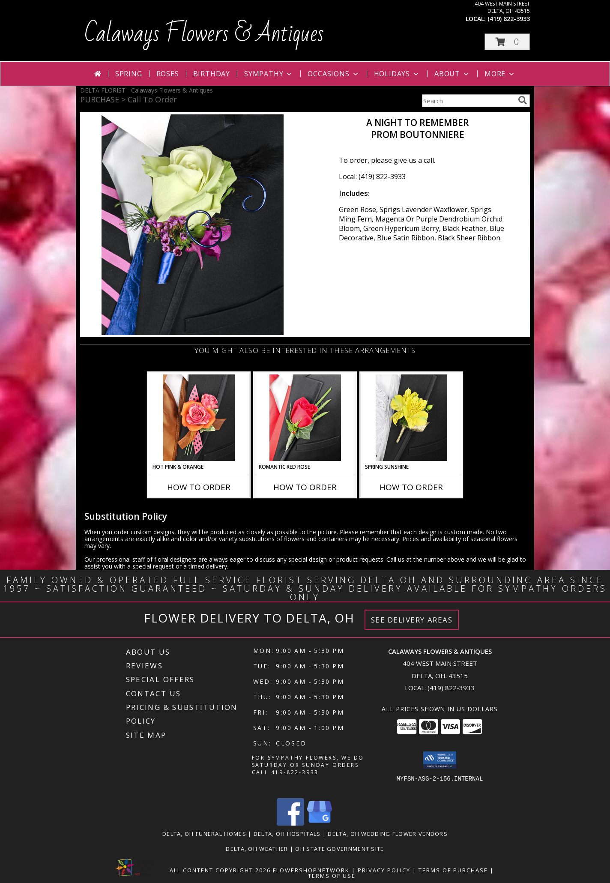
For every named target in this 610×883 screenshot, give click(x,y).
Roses (167, 73)
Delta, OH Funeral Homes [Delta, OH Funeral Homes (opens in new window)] (204, 834)
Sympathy (268, 73)
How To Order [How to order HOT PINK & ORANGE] (198, 487)
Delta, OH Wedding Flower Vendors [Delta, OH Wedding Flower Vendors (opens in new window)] (388, 834)
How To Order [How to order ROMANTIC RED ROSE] (305, 487)
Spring (128, 73)
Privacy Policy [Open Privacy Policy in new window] (384, 870)
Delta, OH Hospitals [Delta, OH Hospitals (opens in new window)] (287, 834)
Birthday (211, 73)
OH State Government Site (339, 849)
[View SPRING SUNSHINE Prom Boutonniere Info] (411, 417)
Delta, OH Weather (257, 849)
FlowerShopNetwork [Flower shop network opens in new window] (311, 870)
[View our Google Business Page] (319, 823)
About (452, 73)
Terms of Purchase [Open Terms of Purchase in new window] (453, 870)
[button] (507, 41)
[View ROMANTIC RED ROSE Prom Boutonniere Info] (305, 417)
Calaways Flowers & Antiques (204, 34)
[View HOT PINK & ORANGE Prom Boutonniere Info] (199, 417)
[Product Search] (468, 101)
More (500, 73)
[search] (522, 100)
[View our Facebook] (290, 823)
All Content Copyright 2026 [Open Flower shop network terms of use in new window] (220, 870)
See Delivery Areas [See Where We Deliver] (412, 620)
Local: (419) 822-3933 (372, 176)
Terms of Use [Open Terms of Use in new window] (332, 876)
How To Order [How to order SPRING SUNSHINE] (411, 487)
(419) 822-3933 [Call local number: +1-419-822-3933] (508, 19)
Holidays (397, 73)
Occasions (333, 73)
